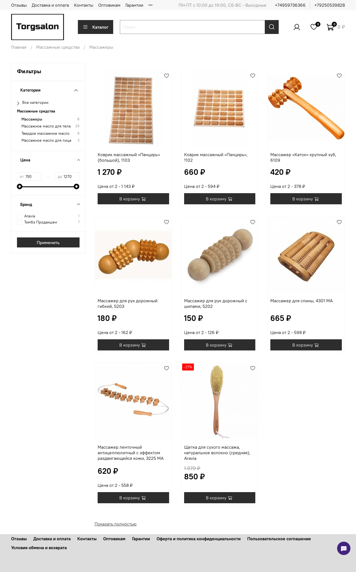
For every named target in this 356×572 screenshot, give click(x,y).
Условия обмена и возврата (39, 547)
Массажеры (31, 119)
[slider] (20, 186)
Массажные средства (58, 47)
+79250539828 (329, 5)
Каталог (95, 27)
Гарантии (134, 5)
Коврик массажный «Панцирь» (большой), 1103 (129, 157)
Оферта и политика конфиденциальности (199, 538)
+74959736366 (290, 5)
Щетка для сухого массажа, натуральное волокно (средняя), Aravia (217, 452)
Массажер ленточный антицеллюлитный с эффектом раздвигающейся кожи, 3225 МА (131, 452)
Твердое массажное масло (45, 133)
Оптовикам (109, 5)
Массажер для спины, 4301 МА (301, 300)
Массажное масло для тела (46, 126)
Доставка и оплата (50, 5)
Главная (18, 47)
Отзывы (19, 5)
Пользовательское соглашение (279, 538)
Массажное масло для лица (46, 140)
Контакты (83, 5)
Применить (48, 242)
